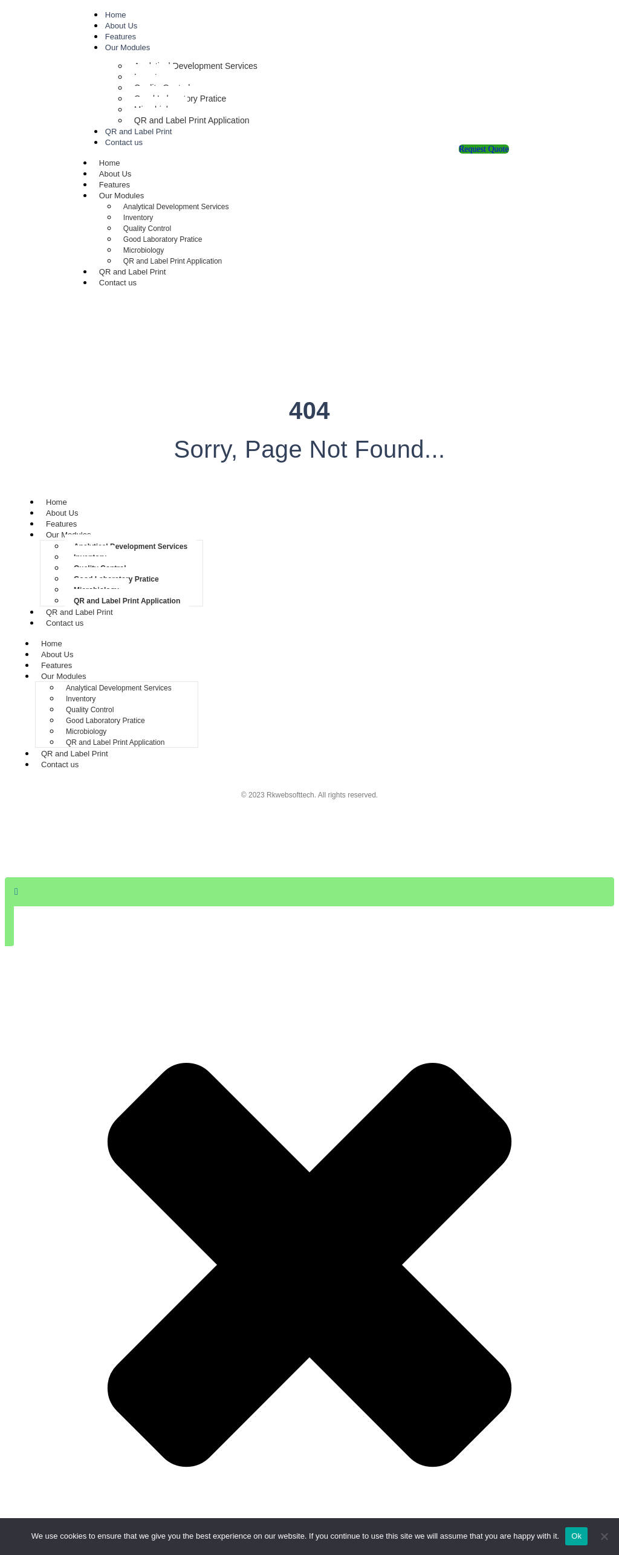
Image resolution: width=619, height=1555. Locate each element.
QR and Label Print (138, 131)
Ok (576, 1535)
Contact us (124, 142)
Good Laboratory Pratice (163, 239)
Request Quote (484, 149)
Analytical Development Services (196, 66)
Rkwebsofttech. (291, 795)
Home (115, 14)
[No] (604, 1536)
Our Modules (127, 47)
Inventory (138, 217)
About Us (121, 25)
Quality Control (147, 228)
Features (120, 36)
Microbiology (143, 250)
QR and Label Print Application (192, 120)
